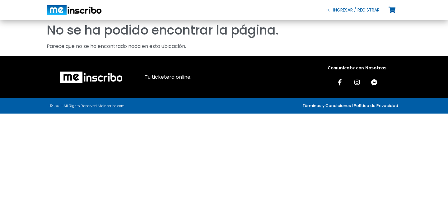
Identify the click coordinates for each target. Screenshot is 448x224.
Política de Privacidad (376, 105)
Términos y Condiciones (326, 105)
